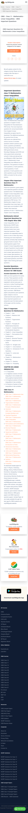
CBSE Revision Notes (6, 723)
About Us (3, 731)
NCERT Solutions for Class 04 (9, 777)
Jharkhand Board (5, 636)
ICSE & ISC (4, 619)
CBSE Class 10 (5, 665)
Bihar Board (4, 629)
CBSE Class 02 (5, 685)
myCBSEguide (7, 2)
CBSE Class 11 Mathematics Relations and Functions (13, 397)
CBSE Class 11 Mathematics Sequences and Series (13, 431)
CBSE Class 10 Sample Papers (9, 791)
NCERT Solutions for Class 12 (9, 757)
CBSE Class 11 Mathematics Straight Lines (13, 435)
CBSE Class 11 (5, 663)
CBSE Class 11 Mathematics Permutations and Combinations (14, 423)
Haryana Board (5, 634)
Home (2, 7)
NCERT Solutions (5, 721)
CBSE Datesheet (13, 796)
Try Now (14, 552)
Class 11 (18, 7)
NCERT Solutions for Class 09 (9, 764)
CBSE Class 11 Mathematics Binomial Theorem (13, 427)
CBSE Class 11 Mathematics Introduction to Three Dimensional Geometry (13, 445)
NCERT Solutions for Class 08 (9, 767)
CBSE (12, 7)
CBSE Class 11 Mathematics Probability (13, 462)
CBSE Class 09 (5, 667)
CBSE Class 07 (5, 672)
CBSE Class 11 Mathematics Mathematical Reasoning (13, 454)
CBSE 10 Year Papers (6, 716)
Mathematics (6, 9)
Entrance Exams (5, 614)
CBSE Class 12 (5, 660)
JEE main (3, 692)
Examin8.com (4, 649)
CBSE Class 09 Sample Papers (9, 794)
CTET (2, 700)
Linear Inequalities (16, 9)
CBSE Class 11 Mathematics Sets (14, 394)
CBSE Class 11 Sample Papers (9, 789)
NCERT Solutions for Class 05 (9, 774)
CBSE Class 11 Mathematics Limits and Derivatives (13, 450)
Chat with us (20, 808)
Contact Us (4, 748)
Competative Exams (6, 617)
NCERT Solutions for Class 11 (9, 759)
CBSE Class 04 (5, 680)
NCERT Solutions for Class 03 (9, 779)
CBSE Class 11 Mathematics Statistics (13, 458)
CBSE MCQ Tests (5, 713)
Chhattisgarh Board (6, 631)
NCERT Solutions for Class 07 (9, 769)
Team (2, 746)
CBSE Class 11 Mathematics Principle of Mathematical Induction (13, 407)
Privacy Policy (4, 738)
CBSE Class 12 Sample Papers (9, 787)
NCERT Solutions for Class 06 (9, 772)
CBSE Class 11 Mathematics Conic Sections (13, 439)
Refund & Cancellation (7, 741)
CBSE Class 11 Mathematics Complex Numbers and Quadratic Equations (13, 413)
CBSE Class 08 (5, 670)
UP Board (3, 624)
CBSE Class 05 (5, 677)
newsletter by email (10, 78)
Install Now (14, 529)
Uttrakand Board (5, 626)
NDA (2, 697)
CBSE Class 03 (5, 682)
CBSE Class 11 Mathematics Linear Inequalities (13, 418)
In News (3, 743)
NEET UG (3, 695)
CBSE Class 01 (5, 687)
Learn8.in (3, 651)
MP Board (3, 639)
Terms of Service (5, 736)
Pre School (4, 690)
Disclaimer (4, 733)
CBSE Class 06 (5, 675)
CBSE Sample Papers (6, 708)
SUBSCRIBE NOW (14, 51)
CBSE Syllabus (5, 718)
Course (8, 7)
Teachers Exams (5, 622)
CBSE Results (4, 796)
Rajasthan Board (5, 641)
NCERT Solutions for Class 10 (9, 762)
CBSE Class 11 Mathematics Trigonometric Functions (13, 402)
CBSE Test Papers (6, 711)
